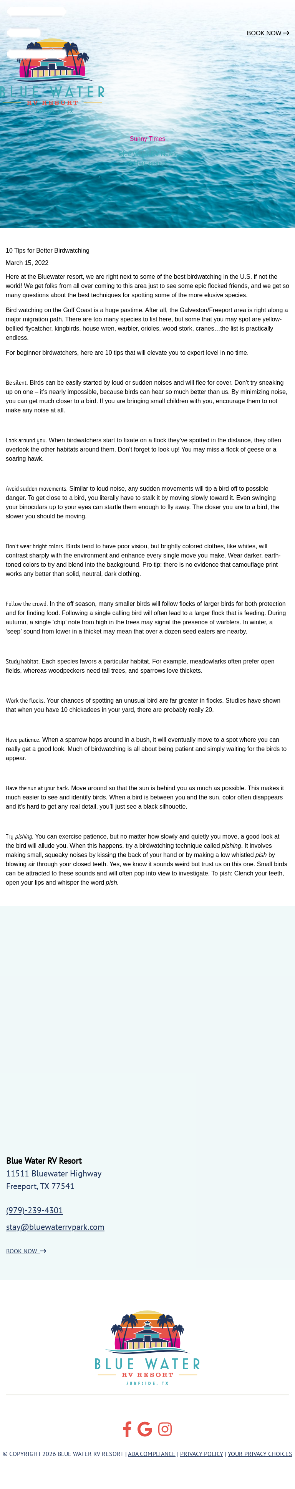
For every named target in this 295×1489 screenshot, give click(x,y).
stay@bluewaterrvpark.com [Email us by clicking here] (55, 1226)
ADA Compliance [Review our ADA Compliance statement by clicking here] (152, 1454)
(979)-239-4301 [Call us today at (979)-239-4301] (34, 1210)
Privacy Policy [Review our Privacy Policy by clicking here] (201, 1454)
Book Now (268, 33)
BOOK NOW (26, 1251)
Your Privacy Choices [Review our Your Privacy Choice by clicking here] (260, 1454)
